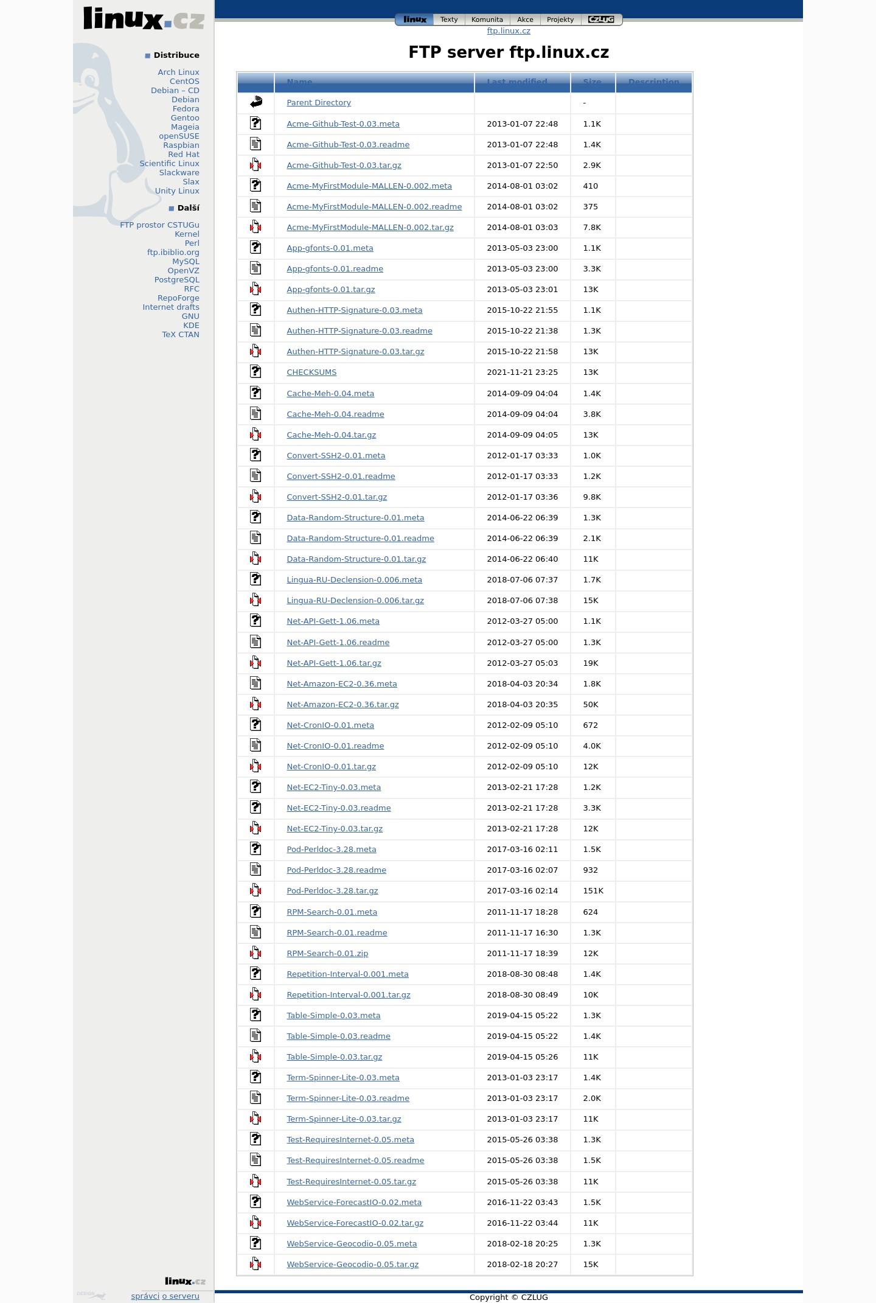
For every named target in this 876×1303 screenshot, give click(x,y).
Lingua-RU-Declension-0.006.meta (355, 579)
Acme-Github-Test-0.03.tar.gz (344, 165)
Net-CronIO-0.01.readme (335, 745)
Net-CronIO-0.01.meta (331, 725)
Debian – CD (175, 90)
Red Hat (184, 154)
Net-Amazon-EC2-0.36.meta (342, 683)
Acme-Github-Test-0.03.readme (348, 144)
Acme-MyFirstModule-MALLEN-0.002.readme (374, 206)
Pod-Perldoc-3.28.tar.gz (332, 890)
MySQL (186, 261)
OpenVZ (183, 270)
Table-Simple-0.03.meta (334, 1015)
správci (145, 1296)
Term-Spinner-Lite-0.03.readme (348, 1098)
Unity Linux (177, 190)
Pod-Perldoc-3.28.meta (332, 849)
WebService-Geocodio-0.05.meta (352, 1243)
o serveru (181, 1296)
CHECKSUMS (312, 372)
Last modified (517, 81)
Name (300, 81)
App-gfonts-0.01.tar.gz (331, 289)
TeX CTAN (181, 334)
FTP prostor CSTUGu (160, 224)
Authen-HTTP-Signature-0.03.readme (360, 330)
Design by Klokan (91, 1295)
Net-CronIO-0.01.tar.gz (331, 766)
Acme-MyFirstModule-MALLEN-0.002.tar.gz (370, 227)
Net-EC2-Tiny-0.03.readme (339, 807)
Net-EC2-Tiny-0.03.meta (334, 787)
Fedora (186, 108)
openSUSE (179, 136)
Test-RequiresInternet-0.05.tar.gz (351, 1181)
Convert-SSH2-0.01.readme (341, 476)
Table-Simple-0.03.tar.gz (335, 1056)
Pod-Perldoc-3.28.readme (337, 870)
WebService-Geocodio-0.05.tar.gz (353, 1264)
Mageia (185, 126)
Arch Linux (179, 72)
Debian (186, 99)
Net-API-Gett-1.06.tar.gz (334, 663)
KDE (191, 325)
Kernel (187, 234)
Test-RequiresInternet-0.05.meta (351, 1139)
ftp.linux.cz (508, 30)
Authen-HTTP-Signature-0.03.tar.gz (356, 351)
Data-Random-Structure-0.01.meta (356, 517)
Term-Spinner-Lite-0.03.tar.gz (344, 1118)
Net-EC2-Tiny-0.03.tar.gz (335, 828)
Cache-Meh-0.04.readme (335, 414)
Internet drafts (171, 307)
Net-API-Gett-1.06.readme (338, 642)
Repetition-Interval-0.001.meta (348, 974)
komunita (487, 19)
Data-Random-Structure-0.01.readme (360, 538)
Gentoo (185, 117)
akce (525, 19)
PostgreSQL (177, 279)
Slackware (179, 172)
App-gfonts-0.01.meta (330, 248)
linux (414, 19)
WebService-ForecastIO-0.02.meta (354, 1202)
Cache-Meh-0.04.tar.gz (332, 434)
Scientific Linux (170, 163)
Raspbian (181, 145)
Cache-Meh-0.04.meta (331, 393)
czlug (602, 19)
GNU (191, 316)
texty (449, 19)
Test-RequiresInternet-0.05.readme (356, 1160)
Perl (192, 243)
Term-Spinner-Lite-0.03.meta (343, 1077)
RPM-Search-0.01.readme (337, 932)
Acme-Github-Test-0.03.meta (343, 123)
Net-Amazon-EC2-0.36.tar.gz (343, 704)
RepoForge (179, 297)
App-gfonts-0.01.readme (335, 268)
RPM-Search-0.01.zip (328, 953)
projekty (561, 19)
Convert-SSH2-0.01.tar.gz (337, 496)
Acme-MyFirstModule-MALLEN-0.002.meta (370, 185)
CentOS (185, 81)
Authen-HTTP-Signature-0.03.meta (355, 310)
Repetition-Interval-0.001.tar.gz (349, 994)
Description (654, 81)
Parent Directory (319, 102)
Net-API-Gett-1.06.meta (333, 621)
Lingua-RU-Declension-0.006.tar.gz (356, 600)
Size (592, 81)
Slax (191, 181)
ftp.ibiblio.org (173, 252)
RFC (192, 288)
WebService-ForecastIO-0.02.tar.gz (355, 1223)
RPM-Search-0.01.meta (332, 912)
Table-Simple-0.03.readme (339, 1036)
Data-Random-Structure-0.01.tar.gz (356, 559)
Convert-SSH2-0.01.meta (336, 455)
